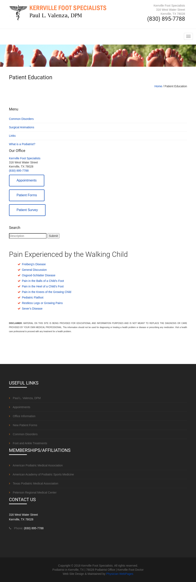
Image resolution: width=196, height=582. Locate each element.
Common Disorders (21, 119)
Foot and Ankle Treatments (28, 443)
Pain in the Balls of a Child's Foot (43, 280)
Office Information (22, 416)
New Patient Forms (23, 425)
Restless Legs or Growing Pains (42, 303)
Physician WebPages (119, 573)
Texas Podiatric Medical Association (33, 483)
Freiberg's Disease (34, 264)
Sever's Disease (32, 308)
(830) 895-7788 (19, 170)
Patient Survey (27, 210)
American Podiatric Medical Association (36, 465)
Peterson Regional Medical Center (33, 492)
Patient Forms (27, 195)
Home (158, 86)
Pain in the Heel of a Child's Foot (43, 286)
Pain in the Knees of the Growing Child (46, 292)
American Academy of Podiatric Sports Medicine (41, 474)
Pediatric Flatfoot (32, 297)
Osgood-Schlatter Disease (38, 275)
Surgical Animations (21, 127)
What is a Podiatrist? (22, 144)
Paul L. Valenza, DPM (25, 398)
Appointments (27, 180)
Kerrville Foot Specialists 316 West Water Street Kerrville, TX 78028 (169, 9)
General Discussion (34, 269)
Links (12, 135)
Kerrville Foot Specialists (24, 158)
